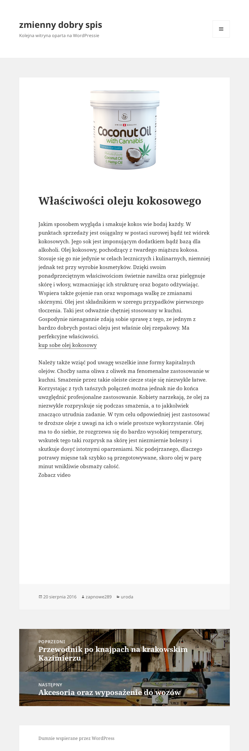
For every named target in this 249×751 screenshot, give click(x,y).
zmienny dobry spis (60, 24)
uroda (127, 597)
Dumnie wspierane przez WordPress (76, 738)
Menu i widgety (221, 37)
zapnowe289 (99, 597)
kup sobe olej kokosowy (67, 345)
